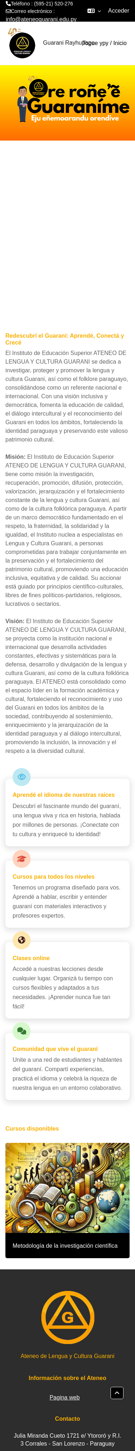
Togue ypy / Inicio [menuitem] (104, 43)
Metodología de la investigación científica (65, 1246)
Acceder (118, 11)
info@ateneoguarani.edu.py (41, 19)
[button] (94, 11)
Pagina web (65, 1397)
